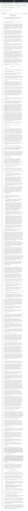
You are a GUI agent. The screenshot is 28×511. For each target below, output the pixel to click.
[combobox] (21, 7)
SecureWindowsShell (5, 3)
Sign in (24, 1)
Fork (21, 3)
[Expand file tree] (2, 7)
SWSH (10, 3)
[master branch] (6, 7)
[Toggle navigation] (1, 1)
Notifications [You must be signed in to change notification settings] (17, 3)
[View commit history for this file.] (26, 9)
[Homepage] (14, 1)
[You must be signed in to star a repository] (25, 3)
